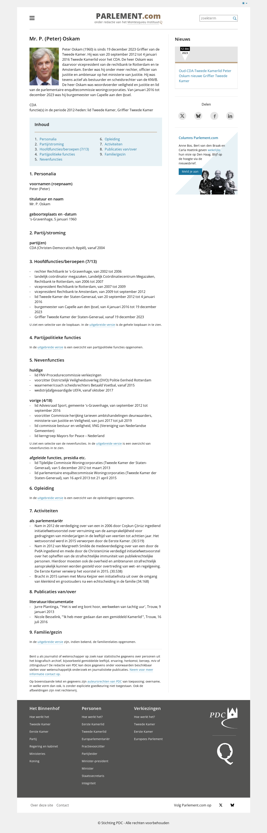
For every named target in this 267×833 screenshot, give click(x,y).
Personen (91, 708)
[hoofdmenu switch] (32, 20)
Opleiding (112, 139)
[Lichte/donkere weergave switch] (246, 3)
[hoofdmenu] (46, 20)
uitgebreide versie (102, 325)
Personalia (48, 139)
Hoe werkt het (39, 717)
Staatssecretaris (93, 776)
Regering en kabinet (44, 746)
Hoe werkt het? (92, 717)
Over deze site (42, 805)
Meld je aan (190, 171)
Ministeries (37, 754)
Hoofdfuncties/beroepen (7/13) (64, 149)
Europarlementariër (96, 739)
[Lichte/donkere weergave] (246, 4)
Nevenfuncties (51, 159)
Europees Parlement (148, 739)
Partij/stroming (52, 144)
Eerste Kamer (39, 732)
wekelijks (214, 150)
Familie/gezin (115, 154)
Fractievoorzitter (93, 746)
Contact (62, 805)
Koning (34, 761)
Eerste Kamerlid (93, 724)
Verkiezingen (147, 708)
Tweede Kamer (40, 724)
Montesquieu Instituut (143, 22)
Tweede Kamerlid (94, 732)
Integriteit (89, 783)
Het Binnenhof (44, 708)
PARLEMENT (128, 16)
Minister (88, 768)
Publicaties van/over (121, 149)
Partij (33, 739)
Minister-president (95, 761)
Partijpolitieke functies (57, 154)
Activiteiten (113, 144)
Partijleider (89, 754)
